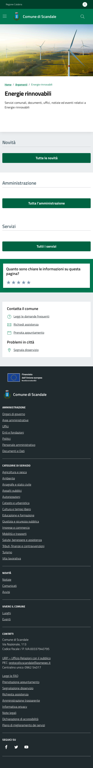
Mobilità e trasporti (14, 533)
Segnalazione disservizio (17, 688)
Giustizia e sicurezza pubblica (20, 521)
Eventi (6, 619)
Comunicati (9, 585)
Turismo (7, 552)
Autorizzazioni (11, 496)
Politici (6, 438)
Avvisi (6, 592)
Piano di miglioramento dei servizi (23, 725)
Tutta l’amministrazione (46, 203)
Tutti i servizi (46, 246)
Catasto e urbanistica (15, 503)
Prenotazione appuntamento (20, 682)
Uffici (5, 426)
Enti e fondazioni (13, 432)
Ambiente (8, 478)
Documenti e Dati (13, 451)
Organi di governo (13, 414)
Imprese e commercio (16, 527)
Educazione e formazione (18, 515)
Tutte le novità (47, 158)
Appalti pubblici (12, 490)
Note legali (9, 712)
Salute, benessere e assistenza (22, 540)
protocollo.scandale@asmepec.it (30, 662)
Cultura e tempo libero (16, 509)
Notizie (6, 579)
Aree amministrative (15, 420)
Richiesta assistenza (15, 694)
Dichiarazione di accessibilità (20, 719)
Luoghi (6, 613)
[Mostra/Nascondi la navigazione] (4, 16)
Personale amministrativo (18, 444)
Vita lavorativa (11, 558)
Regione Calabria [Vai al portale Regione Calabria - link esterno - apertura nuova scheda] (14, 4)
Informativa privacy (14, 706)
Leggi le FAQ (10, 675)
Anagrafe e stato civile (16, 484)
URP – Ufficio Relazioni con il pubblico (26, 658)
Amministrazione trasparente (21, 700)
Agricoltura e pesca (14, 472)
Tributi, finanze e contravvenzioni (23, 546)
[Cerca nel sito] (82, 16)
